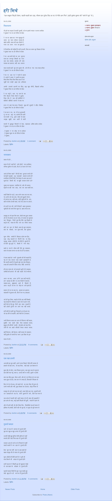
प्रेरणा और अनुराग (90, 40)
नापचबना (7, 155)
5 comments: (33, 479)
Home (43, 489)
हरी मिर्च (11, 10)
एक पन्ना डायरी (9, 358)
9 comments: (33, 345)
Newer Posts (10, 489)
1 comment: (31, 141)
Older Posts (75, 489)
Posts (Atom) (47, 495)
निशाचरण (7, 26)
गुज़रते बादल (8, 424)
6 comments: (32, 413)
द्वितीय (11, 144)
